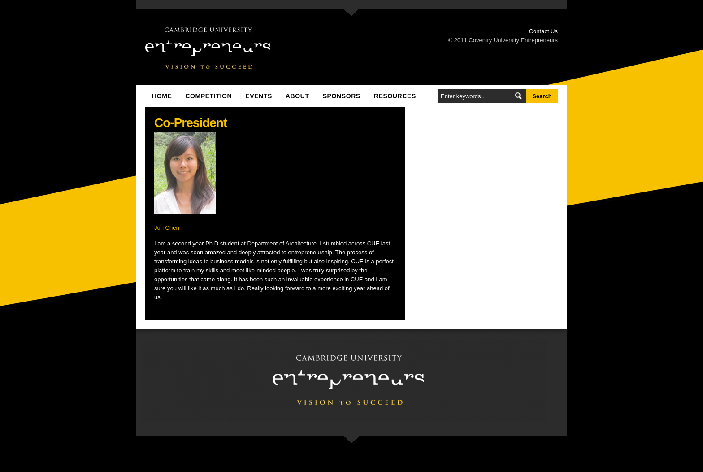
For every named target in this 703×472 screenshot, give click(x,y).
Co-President (190, 123)
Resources (395, 96)
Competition (208, 96)
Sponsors (341, 96)
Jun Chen (166, 227)
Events (258, 96)
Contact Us (543, 31)
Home (162, 96)
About (297, 96)
